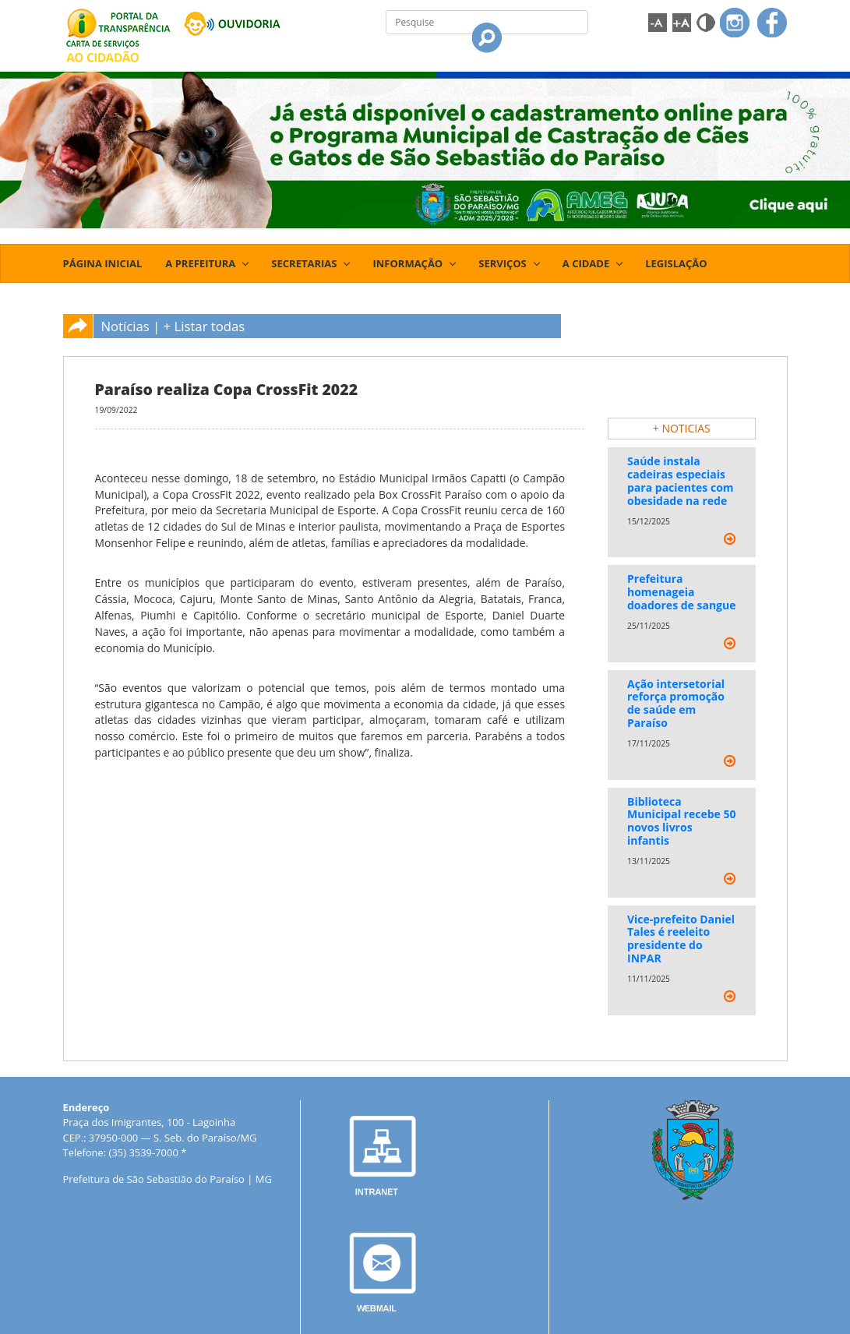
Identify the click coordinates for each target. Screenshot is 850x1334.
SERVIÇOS (502, 263)
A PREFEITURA (200, 263)
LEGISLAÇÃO (676, 263)
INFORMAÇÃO (407, 263)
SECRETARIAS (304, 263)
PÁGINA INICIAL (103, 263)
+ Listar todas (204, 326)
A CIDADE (586, 263)
